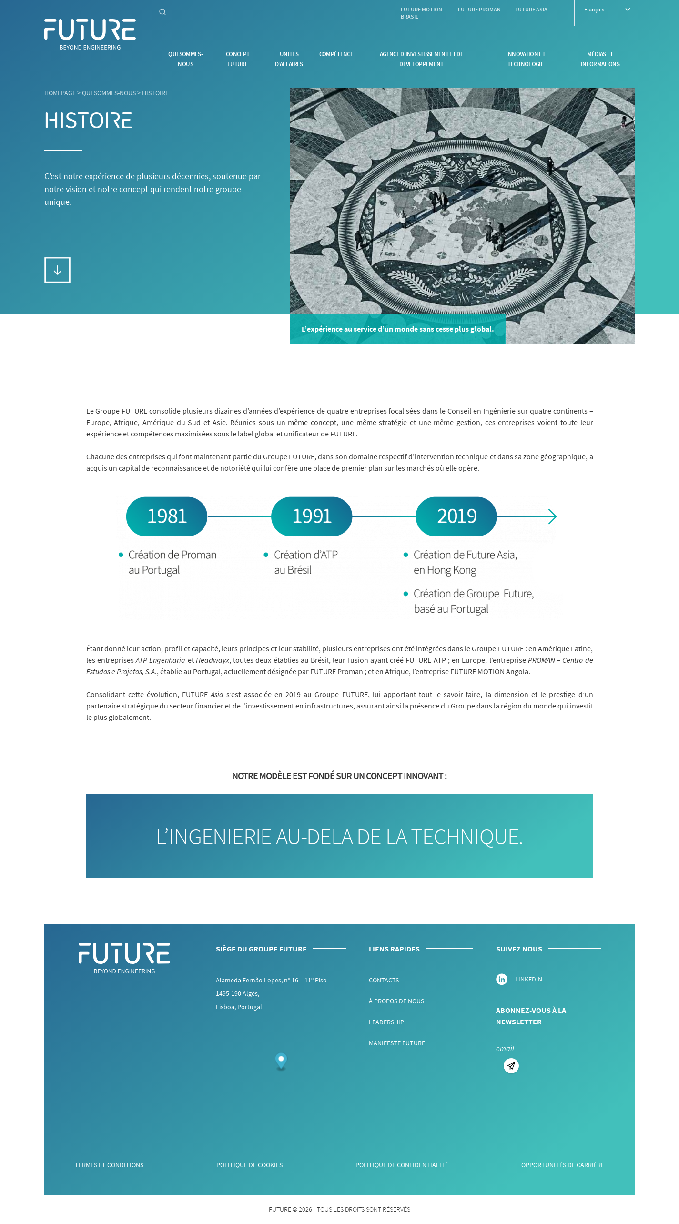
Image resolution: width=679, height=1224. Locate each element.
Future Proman (479, 9)
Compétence (336, 54)
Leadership (386, 1022)
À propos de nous (396, 1001)
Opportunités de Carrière (562, 1165)
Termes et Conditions (109, 1165)
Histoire (155, 93)
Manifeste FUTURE (397, 1043)
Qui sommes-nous (109, 93)
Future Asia (531, 9)
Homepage (60, 93)
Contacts (384, 980)
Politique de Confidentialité (401, 1165)
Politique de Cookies (249, 1165)
